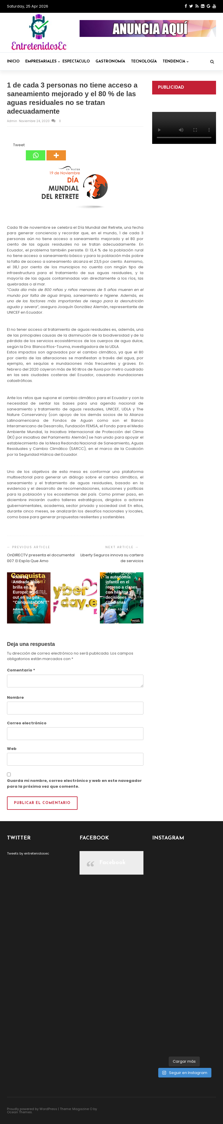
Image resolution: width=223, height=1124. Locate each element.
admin (12, 121)
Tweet (19, 145)
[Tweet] (11, 146)
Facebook (112, 863)
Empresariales (42, 61)
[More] (56, 151)
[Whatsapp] (35, 151)
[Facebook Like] (9, 146)
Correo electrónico (26, 723)
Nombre (15, 697)
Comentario (21, 670)
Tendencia (176, 61)
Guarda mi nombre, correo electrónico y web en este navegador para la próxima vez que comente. (74, 783)
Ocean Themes (19, 1112)
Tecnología (144, 61)
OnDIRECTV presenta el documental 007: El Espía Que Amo (41, 558)
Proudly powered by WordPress (32, 1109)
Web (12, 748)
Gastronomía (110, 61)
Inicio (13, 61)
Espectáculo (76, 61)
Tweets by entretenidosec (28, 853)
